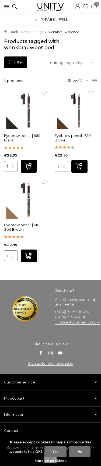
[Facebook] (41, 353)
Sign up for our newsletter (50, 363)
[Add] (29, 166)
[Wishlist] (85, 6)
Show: (73, 80)
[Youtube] (60, 353)
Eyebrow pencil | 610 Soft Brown (21, 227)
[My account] (77, 7)
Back (11, 32)
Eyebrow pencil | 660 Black (22, 137)
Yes (55, 452)
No (79, 452)
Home (27, 32)
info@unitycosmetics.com (77, 322)
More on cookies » (51, 461)
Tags (41, 32)
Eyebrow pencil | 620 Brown (73, 137)
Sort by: (57, 63)
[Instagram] (50, 353)
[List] (94, 80)
